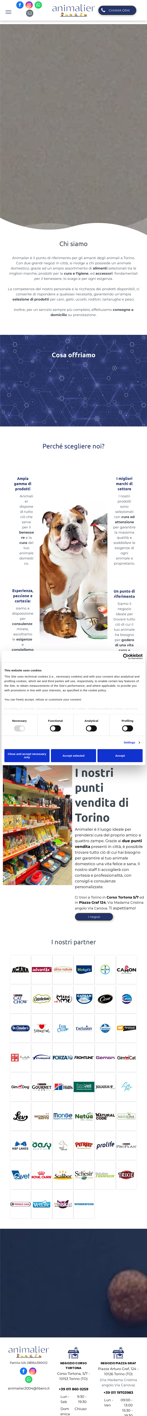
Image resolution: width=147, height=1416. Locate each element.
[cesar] (105, 999)
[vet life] (41, 1204)
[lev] (20, 1116)
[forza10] (63, 1057)
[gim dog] (20, 1087)
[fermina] (105, 1028)
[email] (29, 14)
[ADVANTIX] (41, 969)
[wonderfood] (84, 1204)
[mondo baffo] (41, 1116)
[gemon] (105, 1057)
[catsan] (84, 999)
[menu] (8, 12)
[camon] (126, 969)
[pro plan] (126, 1145)
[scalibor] (63, 1175)
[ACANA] (20, 969)
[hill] (63, 1087)
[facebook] (20, 5)
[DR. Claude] (20, 1028)
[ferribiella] (20, 1057)
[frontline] (84, 1057)
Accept (120, 755)
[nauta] (84, 1116)
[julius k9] (105, 1087)
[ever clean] (63, 1028)
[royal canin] (41, 1175)
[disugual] (41, 1028)
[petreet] (84, 1145)
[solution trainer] (105, 1175)
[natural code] (105, 1116)
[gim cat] (126, 1057)
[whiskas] (63, 1204)
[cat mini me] (63, 999)
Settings (129, 742)
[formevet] (41, 1057)
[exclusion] (84, 1028)
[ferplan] (126, 1028)
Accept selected (73, 755)
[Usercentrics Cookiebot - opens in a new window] (126, 656)
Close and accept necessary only (27, 755)
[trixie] (126, 1175)
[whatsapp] (38, 5)
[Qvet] (20, 1175)
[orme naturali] (63, 1145)
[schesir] (84, 1175)
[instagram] (29, 5)
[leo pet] (126, 1087)
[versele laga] (20, 1204)
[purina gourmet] (41, 1087)
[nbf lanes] (20, 1145)
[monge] (63, 1116)
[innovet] (84, 1087)
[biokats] (84, 969)
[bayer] (105, 969)
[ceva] (126, 999)
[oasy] (41, 1145)
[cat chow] (20, 999)
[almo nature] (63, 969)
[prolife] (105, 1145)
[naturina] (126, 1116)
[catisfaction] (41, 999)
